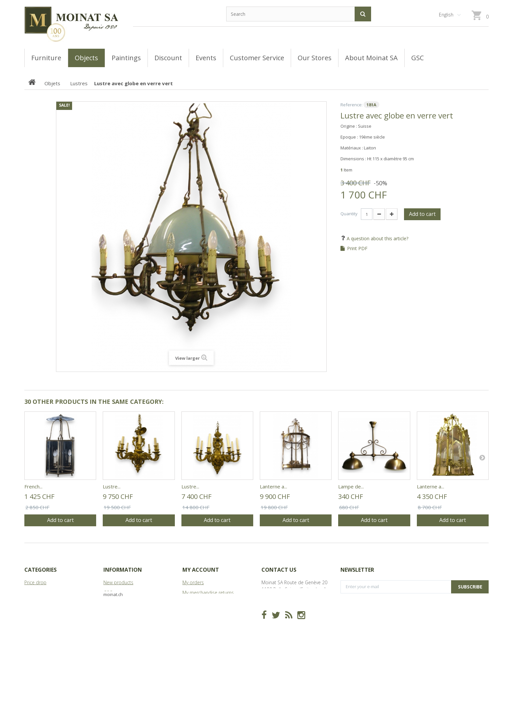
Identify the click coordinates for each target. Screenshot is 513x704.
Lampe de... (351, 486)
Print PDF (357, 248)
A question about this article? (376, 238)
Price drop (35, 582)
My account (200, 569)
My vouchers (195, 633)
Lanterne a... (273, 486)
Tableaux (33, 592)
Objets (31, 613)
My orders (193, 582)
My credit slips (197, 603)
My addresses (197, 613)
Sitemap (112, 623)
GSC (107, 592)
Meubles (33, 603)
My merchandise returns (208, 592)
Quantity (349, 214)
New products (118, 582)
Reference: (351, 105)
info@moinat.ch (278, 610)
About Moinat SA (121, 613)
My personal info (200, 623)
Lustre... (112, 486)
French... (33, 486)
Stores (110, 603)
